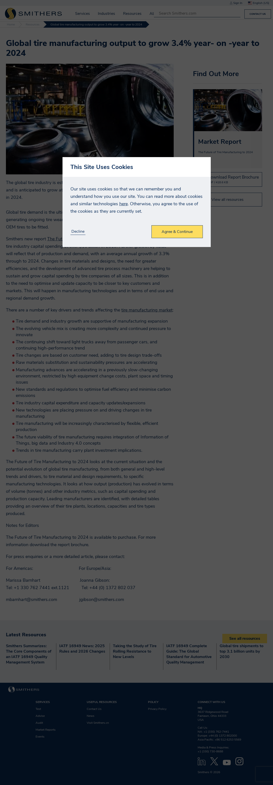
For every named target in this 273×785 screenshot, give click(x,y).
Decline (77, 231)
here (123, 204)
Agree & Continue (177, 231)
